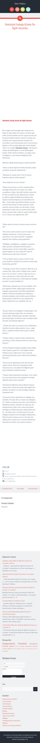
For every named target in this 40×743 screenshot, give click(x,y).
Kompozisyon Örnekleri (14, 643)
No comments (10, 481)
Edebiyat (11, 646)
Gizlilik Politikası (7, 709)
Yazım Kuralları (7, 706)
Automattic (17, 737)
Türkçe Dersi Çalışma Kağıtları (11, 725)
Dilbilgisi (5, 718)
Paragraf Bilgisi (6, 648)
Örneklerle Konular (8, 713)
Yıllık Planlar (6, 704)
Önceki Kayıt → (34, 488)
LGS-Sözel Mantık (16, 648)
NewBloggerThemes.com (20, 739)
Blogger (34, 735)
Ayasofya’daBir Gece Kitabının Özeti (13, 601)
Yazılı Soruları (6, 701)
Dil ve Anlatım (19, 646)
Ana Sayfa (20, 488)
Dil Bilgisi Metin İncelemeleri (11, 721)
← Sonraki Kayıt (6, 488)
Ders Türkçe (20, 3)
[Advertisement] (20, 51)
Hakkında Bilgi (10, 474)
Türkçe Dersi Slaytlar (26, 648)
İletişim (4, 711)
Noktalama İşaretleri (31, 646)
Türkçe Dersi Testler (8, 716)
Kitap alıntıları (11, 476)
